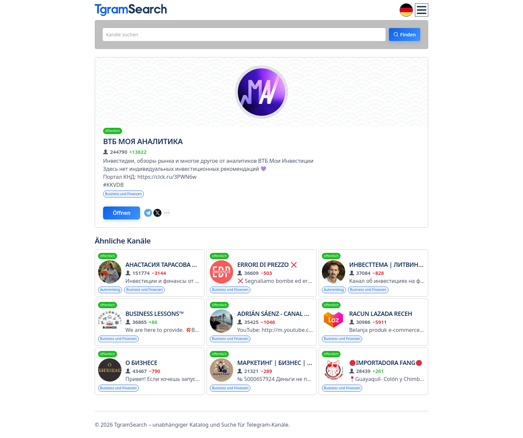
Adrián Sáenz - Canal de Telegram (290, 320)
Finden (403, 35)
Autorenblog (112, 295)
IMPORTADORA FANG (386, 370)
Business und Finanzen (126, 196)
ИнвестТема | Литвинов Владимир (405, 270)
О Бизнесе (141, 370)
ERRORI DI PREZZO (267, 270)
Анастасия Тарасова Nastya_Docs (178, 270)
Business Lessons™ (154, 320)
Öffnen (129, 217)
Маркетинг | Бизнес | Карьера (284, 370)
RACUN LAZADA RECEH (380, 320)
